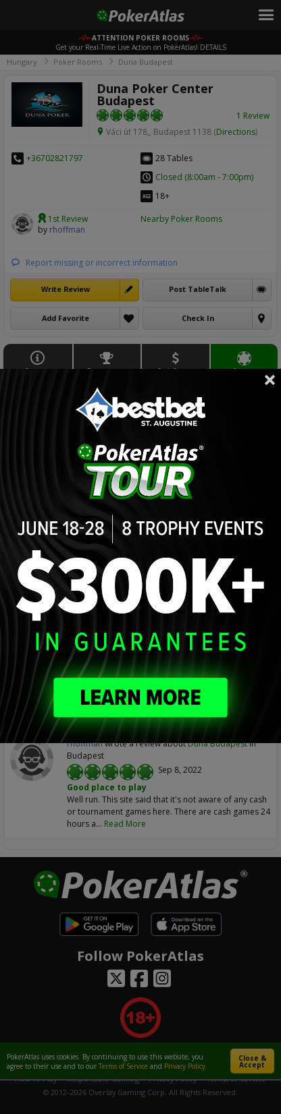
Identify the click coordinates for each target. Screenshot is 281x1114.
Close (270, 379)
